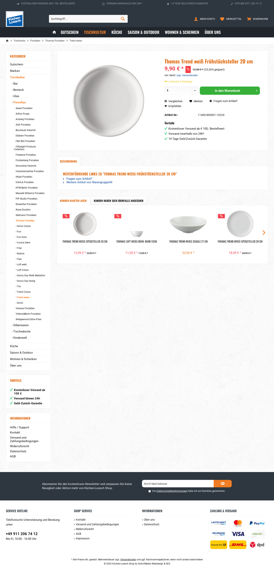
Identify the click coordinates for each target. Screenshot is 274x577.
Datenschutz (18, 451)
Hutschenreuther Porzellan (29, 171)
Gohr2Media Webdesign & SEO (154, 563)
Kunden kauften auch (73, 201)
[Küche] (117, 32)
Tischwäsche (22, 331)
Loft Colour (22, 270)
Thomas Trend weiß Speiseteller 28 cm (240, 241)
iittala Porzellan (23, 176)
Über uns (16, 365)
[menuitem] (256, 19)
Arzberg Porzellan (24, 119)
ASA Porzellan (23, 124)
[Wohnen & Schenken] (182, 32)
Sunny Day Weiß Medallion (30, 275)
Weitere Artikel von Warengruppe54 (87, 182)
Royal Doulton (23, 209)
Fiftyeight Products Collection (25, 148)
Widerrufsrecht (19, 446)
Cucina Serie (23, 242)
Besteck (18, 90)
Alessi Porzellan (24, 108)
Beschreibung (68, 161)
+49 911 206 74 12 (22, 534)
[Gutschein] (69, 32)
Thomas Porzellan (24, 220)
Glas (16, 96)
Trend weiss (23, 297)
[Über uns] (212, 32)
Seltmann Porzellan (25, 215)
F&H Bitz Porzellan (25, 141)
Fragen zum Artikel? (224, 101)
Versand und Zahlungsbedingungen (24, 439)
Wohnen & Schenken (23, 359)
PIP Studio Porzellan (26, 198)
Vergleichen (174, 101)
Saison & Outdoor (21, 352)
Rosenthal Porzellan (26, 204)
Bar (15, 83)
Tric (18, 286)
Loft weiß (21, 264)
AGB (13, 456)
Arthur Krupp (22, 113)
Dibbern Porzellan (24, 135)
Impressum (83, 538)
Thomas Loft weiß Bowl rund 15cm (136, 241)
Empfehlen (173, 106)
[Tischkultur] (95, 32)
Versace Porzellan (25, 308)
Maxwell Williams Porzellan (30, 193)
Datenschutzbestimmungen (171, 490)
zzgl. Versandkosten (187, 75)
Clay (19, 259)
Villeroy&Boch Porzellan (28, 313)
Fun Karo (21, 237)
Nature (20, 253)
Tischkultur (17, 77)
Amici (19, 303)
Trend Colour (23, 292)
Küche (14, 346)
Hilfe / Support (19, 427)
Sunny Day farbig (25, 281)
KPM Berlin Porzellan (26, 187)
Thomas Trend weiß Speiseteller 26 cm (84, 241)
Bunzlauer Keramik (25, 130)
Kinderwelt (20, 338)
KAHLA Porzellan (24, 182)
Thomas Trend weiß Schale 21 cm (188, 241)
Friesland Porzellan (25, 155)
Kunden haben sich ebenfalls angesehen (118, 201)
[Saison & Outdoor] (143, 32)
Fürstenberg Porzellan (27, 160)
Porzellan (19, 102)
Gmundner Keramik (25, 165)
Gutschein (16, 64)
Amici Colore (23, 226)
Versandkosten (128, 559)
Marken (15, 71)
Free (19, 248)
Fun (18, 231)
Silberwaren (21, 325)
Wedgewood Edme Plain (28, 319)
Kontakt (15, 432)
